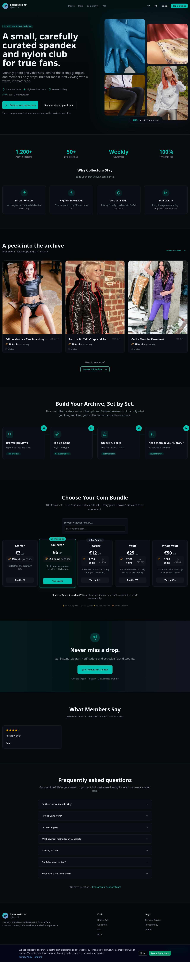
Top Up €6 (57, 580)
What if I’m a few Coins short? (95, 873)
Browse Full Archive (95, 369)
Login (164, 5)
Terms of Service (153, 920)
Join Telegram (177, 950)
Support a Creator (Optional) (78, 523)
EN (62, 950)
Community (92, 5)
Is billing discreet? (95, 850)
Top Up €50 (170, 580)
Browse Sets (103, 920)
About (100, 934)
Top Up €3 (20, 580)
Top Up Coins (179, 5)
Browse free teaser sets (20, 105)
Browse (71, 5)
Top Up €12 (95, 580)
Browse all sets (176, 250)
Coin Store (102, 924)
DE (66, 950)
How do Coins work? (95, 815)
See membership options (58, 105)
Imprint (148, 929)
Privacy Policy (151, 924)
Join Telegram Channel (95, 669)
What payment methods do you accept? (95, 838)
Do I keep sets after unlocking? (95, 804)
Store (80, 5)
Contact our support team (106, 887)
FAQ (104, 5)
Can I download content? (95, 862)
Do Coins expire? (95, 827)
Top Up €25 (132, 580)
